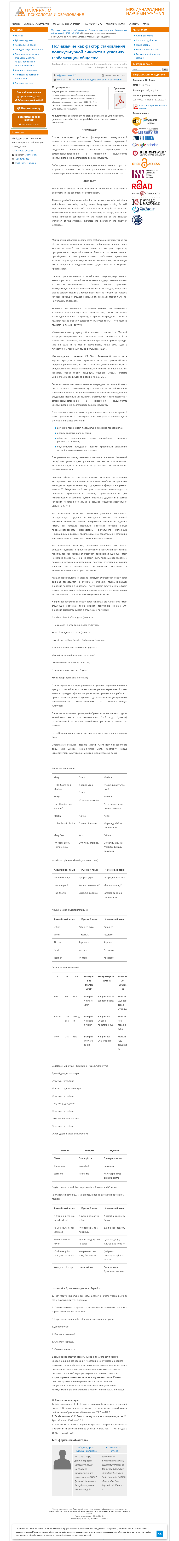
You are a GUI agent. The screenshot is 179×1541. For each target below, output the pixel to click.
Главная (15, 24)
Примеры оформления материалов (27, 76)
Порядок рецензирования (29, 49)
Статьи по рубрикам (146, 40)
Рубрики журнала (24, 40)
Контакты (134, 24)
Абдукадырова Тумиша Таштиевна (86, 1449)
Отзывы (146, 24)
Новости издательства (147, 49)
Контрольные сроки (25, 44)
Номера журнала (93, 24)
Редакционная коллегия (66, 24)
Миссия (19, 35)
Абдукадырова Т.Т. (66, 75)
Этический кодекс (115, 24)
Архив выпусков (144, 35)
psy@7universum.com (24, 162)
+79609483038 (20, 158)
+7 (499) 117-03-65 (22, 150)
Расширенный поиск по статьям (148, 56)
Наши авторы (143, 44)
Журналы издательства (36, 24)
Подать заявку (29, 108)
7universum (24, 154)
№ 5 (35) (61, 79)
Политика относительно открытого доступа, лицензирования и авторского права (27, 60)
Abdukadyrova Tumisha (113, 1449)
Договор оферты (24, 82)
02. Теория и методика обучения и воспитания (97, 79)
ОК (159, 1533)
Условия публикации (26, 69)
